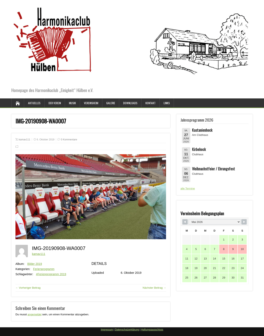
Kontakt (150, 103)
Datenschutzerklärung (127, 329)
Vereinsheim (91, 103)
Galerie (110, 103)
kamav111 (24, 139)
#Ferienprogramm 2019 (51, 274)
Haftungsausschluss (152, 329)
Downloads (130, 103)
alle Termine (187, 188)
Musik (72, 103)
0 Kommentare (69, 139)
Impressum (107, 329)
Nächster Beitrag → (154, 287)
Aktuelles (34, 103)
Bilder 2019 (34, 263)
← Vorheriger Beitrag (27, 287)
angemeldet (35, 314)
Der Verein (54, 103)
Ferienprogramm (43, 269)
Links (167, 103)
